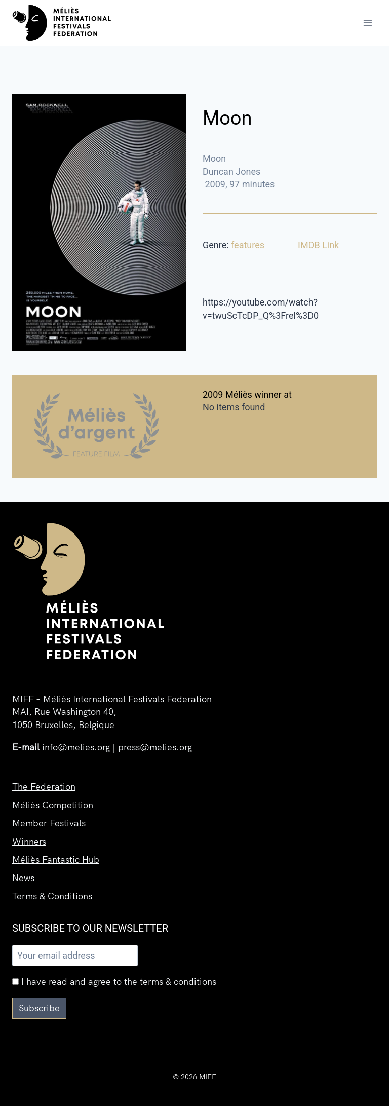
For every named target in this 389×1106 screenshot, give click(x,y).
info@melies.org (76, 747)
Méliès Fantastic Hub (55, 859)
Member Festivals (49, 823)
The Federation (43, 786)
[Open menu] (367, 22)
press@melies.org (155, 747)
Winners (29, 841)
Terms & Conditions (52, 896)
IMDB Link (318, 245)
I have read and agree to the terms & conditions (114, 981)
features (247, 245)
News (23, 878)
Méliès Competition (52, 805)
